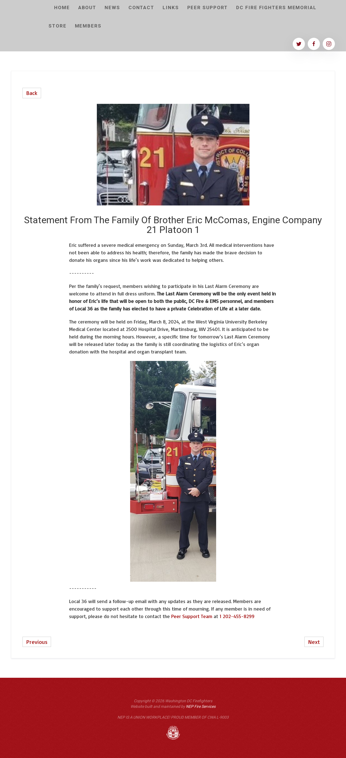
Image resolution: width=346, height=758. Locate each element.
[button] (88, 26)
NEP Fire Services (201, 709)
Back (31, 92)
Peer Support (207, 7)
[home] (27, 26)
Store (58, 26)
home (62, 7)
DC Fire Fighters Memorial (276, 7)
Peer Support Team (192, 616)
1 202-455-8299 (236, 616)
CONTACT (141, 7)
